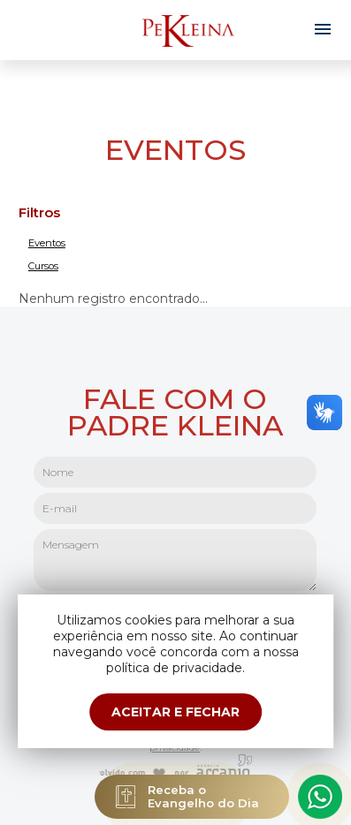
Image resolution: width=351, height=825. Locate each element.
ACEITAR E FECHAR (175, 712)
